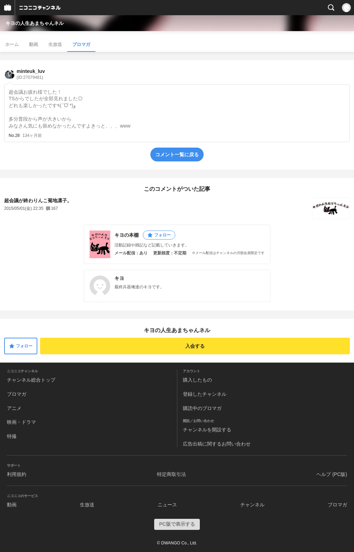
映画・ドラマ (21, 422)
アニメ (14, 408)
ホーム (12, 44)
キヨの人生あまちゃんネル (35, 23)
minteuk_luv (31, 74)
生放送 (55, 44)
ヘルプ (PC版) (331, 474)
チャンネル (252, 504)
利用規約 (16, 474)
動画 (33, 44)
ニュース (167, 504)
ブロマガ (81, 44)
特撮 (12, 436)
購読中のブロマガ (202, 408)
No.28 (14, 135)
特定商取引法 (171, 474)
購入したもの (197, 380)
